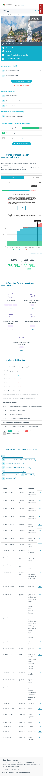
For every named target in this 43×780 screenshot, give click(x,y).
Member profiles (12, 14)
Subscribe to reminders (21, 85)
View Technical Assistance (21, 143)
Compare (21, 207)
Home (4, 14)
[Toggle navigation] (5, 11)
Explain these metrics (36, 253)
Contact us (11, 772)
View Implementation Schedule (21, 81)
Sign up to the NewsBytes (23, 772)
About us (4, 772)
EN (36, 10)
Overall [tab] (12, 177)
